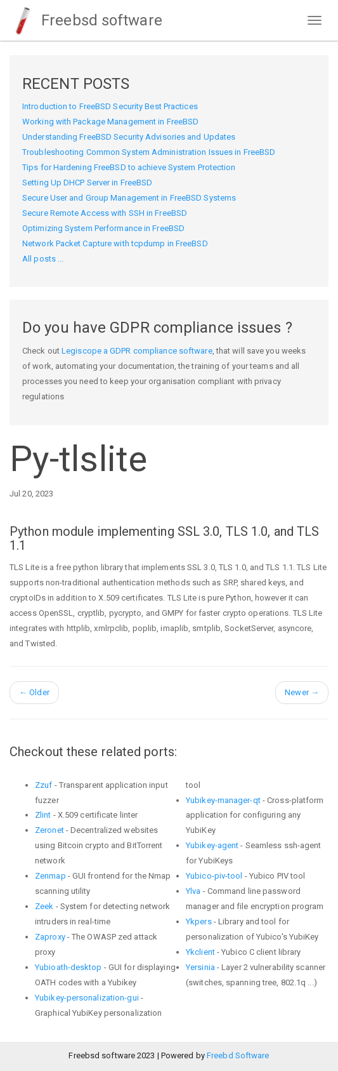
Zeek (44, 906)
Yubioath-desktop (68, 967)
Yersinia (200, 967)
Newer (302, 692)
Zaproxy (50, 936)
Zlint (43, 815)
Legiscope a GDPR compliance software (137, 351)
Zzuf (43, 785)
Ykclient (200, 952)
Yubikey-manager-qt (223, 800)
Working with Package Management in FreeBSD (110, 121)
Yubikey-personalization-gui (87, 997)
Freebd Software (238, 1055)
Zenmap (50, 876)
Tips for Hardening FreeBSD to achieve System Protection (129, 167)
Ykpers (199, 921)
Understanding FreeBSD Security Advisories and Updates (128, 137)
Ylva (193, 891)
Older (34, 692)
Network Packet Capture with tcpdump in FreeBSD (115, 243)
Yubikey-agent (212, 845)
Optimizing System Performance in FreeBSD (103, 228)
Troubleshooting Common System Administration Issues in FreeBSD (148, 152)
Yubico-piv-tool (214, 876)
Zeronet (49, 830)
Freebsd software (86, 20)
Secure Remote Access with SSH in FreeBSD (104, 213)
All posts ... (42, 258)
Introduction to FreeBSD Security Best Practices (110, 106)
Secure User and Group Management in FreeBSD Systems (129, 198)
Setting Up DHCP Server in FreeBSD (87, 182)
